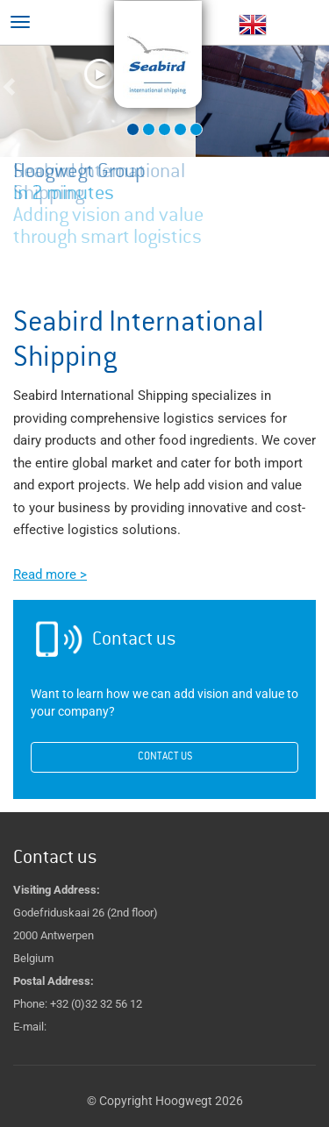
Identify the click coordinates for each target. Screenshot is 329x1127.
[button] (24, 102)
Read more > (50, 574)
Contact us (165, 757)
